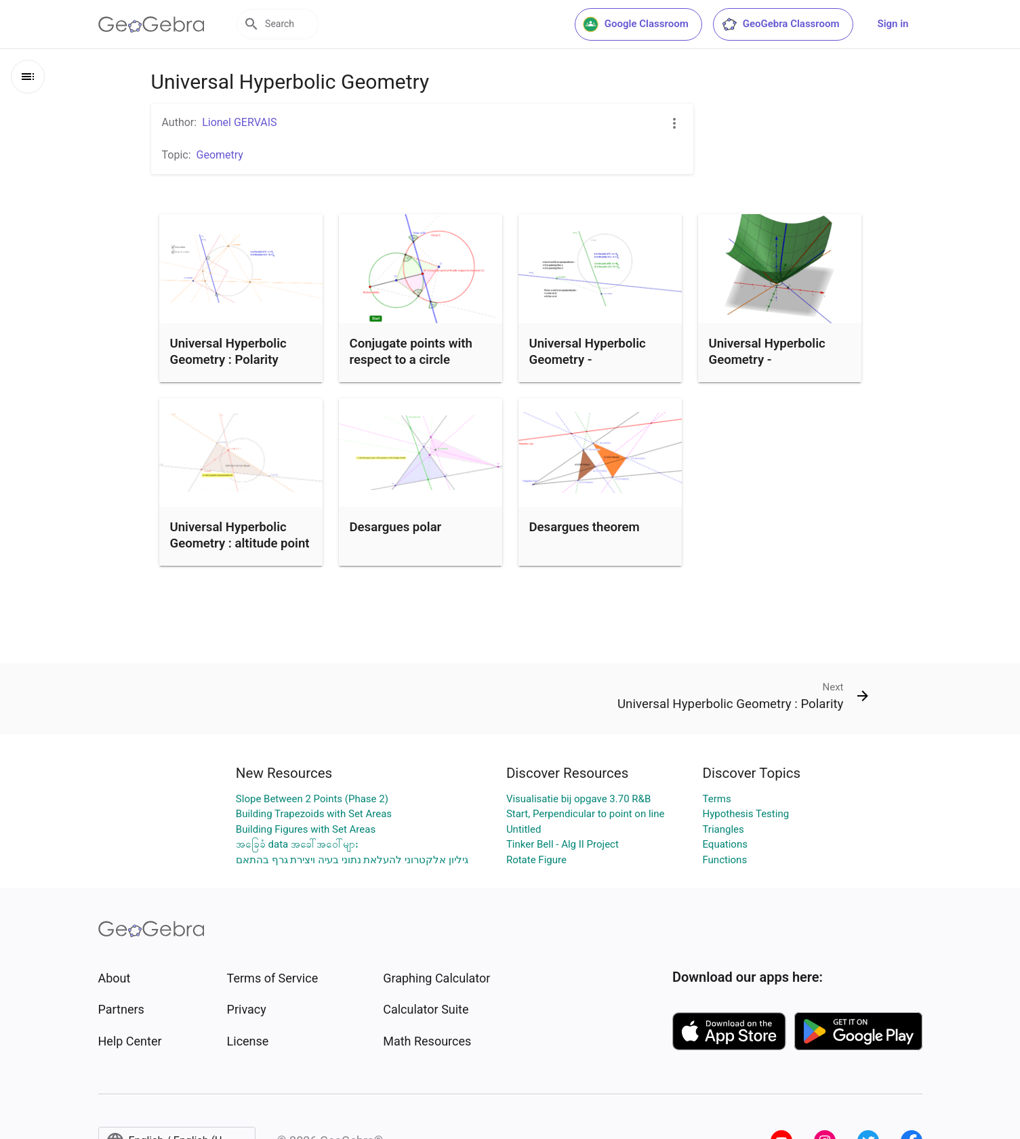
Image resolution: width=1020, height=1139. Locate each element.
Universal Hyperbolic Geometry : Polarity (228, 351)
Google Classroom (636, 24)
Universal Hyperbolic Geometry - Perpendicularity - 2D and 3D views (768, 368)
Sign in (893, 24)
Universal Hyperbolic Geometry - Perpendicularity (587, 360)
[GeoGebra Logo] (151, 24)
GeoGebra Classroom (780, 24)
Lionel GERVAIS (239, 122)
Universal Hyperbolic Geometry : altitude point (240, 535)
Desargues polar (396, 527)
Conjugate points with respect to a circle (411, 351)
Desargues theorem (584, 527)
